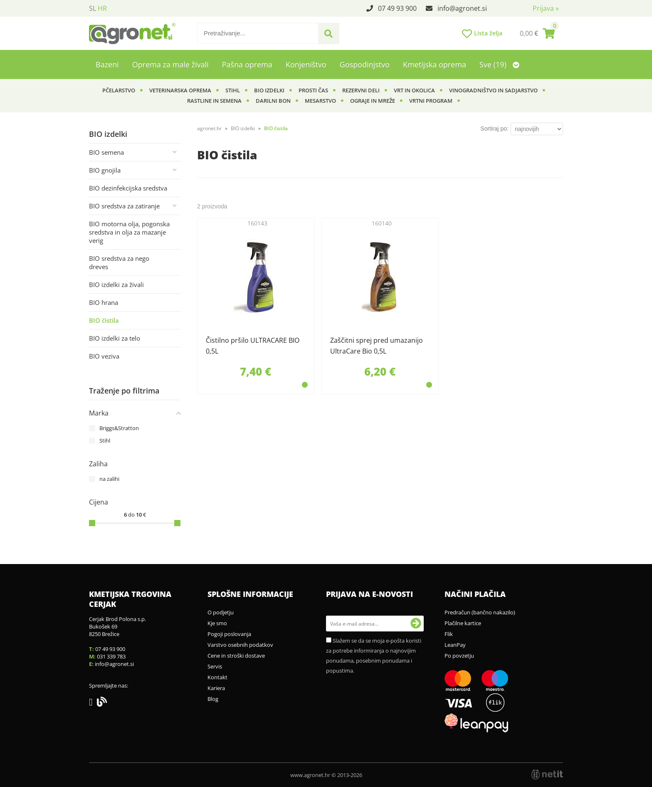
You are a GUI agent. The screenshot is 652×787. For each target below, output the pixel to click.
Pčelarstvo (118, 90)
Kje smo (217, 623)
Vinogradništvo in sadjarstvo (493, 90)
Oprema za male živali (170, 64)
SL (92, 8)
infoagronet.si (462, 8)
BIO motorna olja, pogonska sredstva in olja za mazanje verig (129, 232)
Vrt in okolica (414, 90)
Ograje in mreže (372, 100)
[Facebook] (93, 703)
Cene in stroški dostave (236, 655)
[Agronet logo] (132, 33)
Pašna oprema (247, 64)
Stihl (232, 90)
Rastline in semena (214, 100)
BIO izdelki (269, 90)
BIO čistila (104, 320)
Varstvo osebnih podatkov (240, 644)
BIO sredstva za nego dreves (119, 262)
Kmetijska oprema (434, 64)
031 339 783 (111, 656)
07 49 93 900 (397, 8)
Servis (214, 666)
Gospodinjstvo (365, 64)
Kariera (216, 688)
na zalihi (109, 479)
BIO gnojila (105, 170)
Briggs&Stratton (119, 428)
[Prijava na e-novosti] (416, 623)
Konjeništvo (306, 64)
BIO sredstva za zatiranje (124, 206)
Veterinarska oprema (180, 90)
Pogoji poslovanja (229, 634)
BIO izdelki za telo (114, 338)
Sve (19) (499, 64)
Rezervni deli (361, 90)
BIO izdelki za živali (116, 284)
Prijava (546, 8)
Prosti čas (313, 90)
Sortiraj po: (494, 128)
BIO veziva (104, 356)
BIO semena (106, 152)
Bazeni (107, 64)
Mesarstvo (320, 100)
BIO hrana (103, 302)
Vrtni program (430, 100)
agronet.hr (209, 128)
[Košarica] (537, 33)
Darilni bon (273, 100)
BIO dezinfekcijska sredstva (128, 188)
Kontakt (217, 677)
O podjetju (220, 612)
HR (102, 8)
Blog (212, 699)
